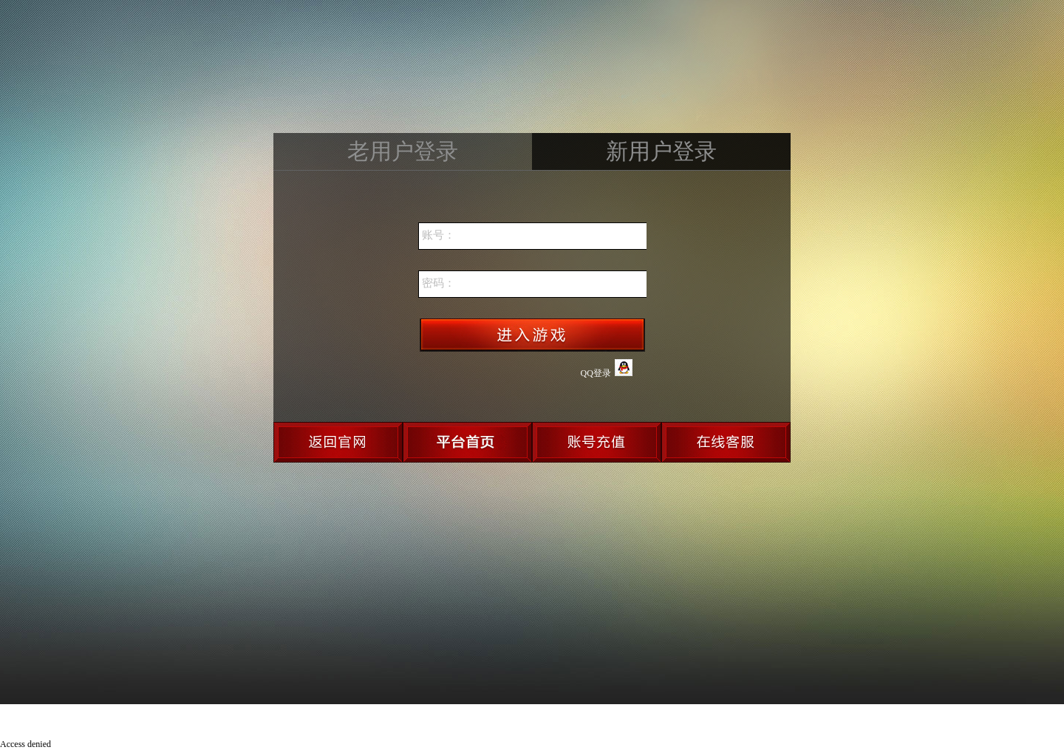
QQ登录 (606, 368)
